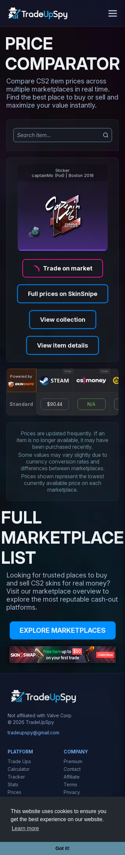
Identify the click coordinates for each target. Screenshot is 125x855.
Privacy (72, 792)
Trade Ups (19, 761)
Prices (14, 792)
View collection (62, 319)
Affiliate (72, 777)
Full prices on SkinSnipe (62, 293)
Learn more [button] (25, 828)
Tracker (16, 777)
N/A (91, 404)
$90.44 (54, 404)
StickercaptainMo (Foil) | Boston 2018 (63, 173)
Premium (73, 761)
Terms (70, 784)
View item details (62, 345)
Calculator (19, 769)
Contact (72, 769)
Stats (13, 784)
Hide (67, 371)
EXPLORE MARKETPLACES (63, 630)
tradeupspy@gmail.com (33, 732)
